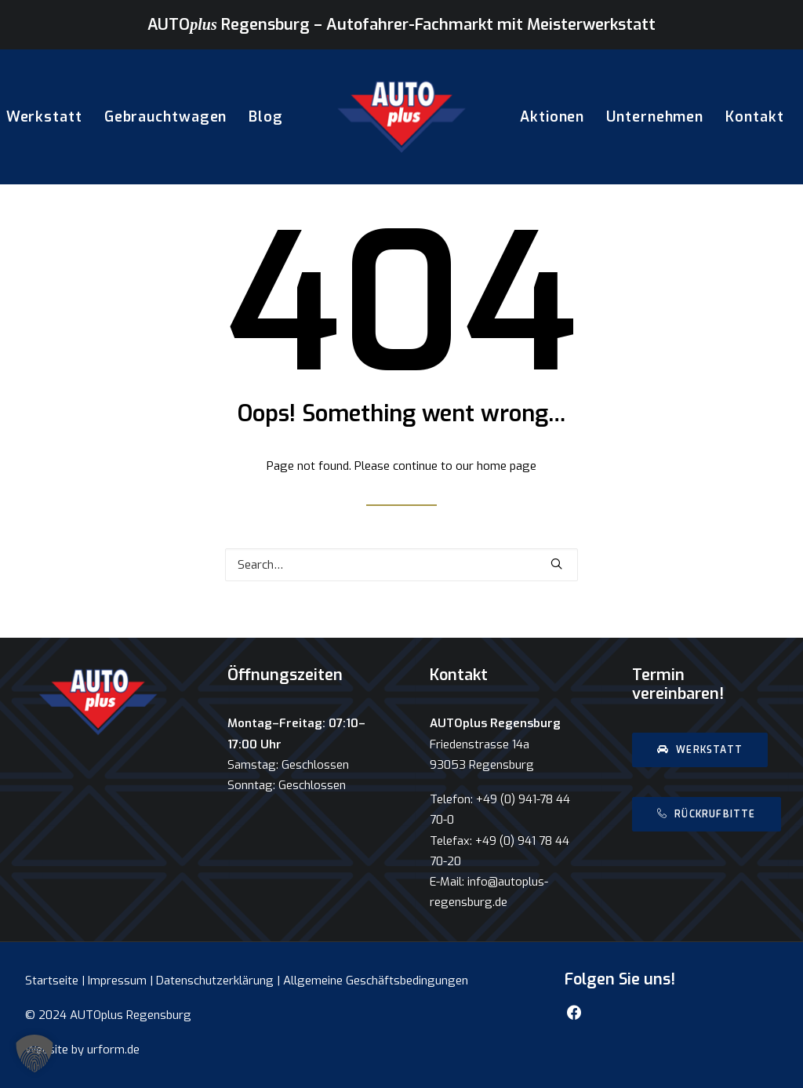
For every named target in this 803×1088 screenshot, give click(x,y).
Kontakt (754, 116)
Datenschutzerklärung (215, 980)
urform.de (113, 1049)
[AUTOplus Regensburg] (401, 117)
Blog (266, 116)
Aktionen (552, 116)
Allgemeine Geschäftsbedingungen (375, 980)
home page (506, 466)
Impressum (117, 980)
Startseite (51, 980)
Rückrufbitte (706, 814)
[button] (34, 1053)
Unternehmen (654, 116)
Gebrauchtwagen (165, 116)
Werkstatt (700, 750)
